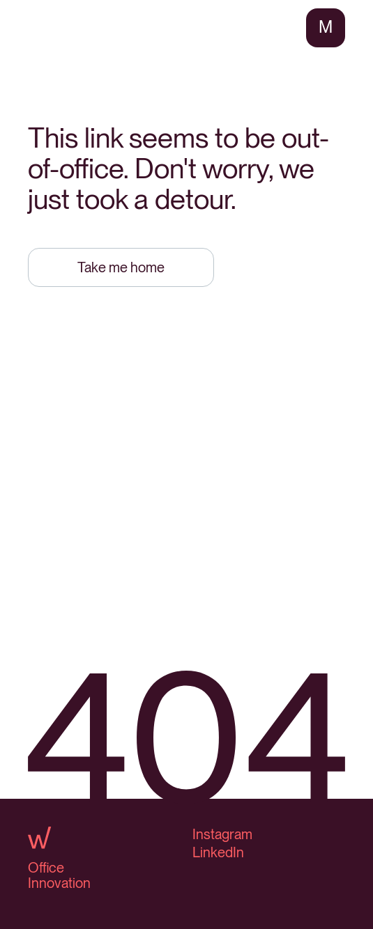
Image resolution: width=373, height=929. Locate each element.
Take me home (121, 267)
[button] (325, 27)
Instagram (222, 834)
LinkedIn (218, 852)
